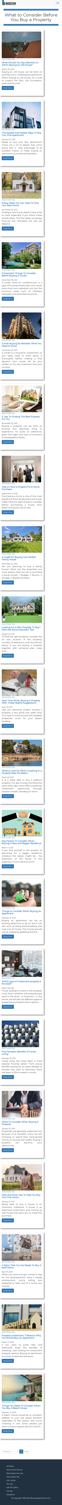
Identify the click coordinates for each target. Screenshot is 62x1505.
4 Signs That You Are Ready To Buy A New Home (21, 1266)
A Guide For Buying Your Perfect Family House (19, 558)
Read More (7, 88)
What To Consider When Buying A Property (20, 1123)
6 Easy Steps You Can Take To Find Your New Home (20, 204)
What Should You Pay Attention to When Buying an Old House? (20, 63)
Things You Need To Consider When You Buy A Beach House (21, 1406)
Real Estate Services (14, 1473)
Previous (6, 1451)
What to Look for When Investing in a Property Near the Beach (22, 771)
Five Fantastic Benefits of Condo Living (19, 1052)
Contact (9, 1491)
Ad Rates (10, 1466)
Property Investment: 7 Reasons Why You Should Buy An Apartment (21, 1336)
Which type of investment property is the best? (21, 982)
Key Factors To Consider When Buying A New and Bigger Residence (21, 842)
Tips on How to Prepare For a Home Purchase (20, 488)
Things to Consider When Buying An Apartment (21, 912)
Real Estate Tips (8, 59)
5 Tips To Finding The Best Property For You (21, 417)
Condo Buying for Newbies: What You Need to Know (21, 344)
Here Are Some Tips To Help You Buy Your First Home (21, 1196)
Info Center (11, 1480)
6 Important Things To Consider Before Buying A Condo (19, 274)
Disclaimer (10, 1495)
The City (9, 1484)
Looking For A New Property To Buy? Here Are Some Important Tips (21, 628)
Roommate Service (14, 1470)
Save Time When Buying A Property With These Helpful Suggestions (21, 701)
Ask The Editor (12, 1487)
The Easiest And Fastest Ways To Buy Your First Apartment (21, 134)
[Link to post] (21, 45)
